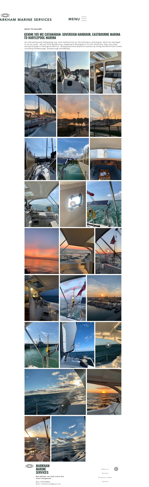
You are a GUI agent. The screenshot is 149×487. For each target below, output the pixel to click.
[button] (74, 19)
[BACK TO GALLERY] (33, 29)
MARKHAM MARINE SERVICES (43, 469)
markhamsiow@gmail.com (51, 484)
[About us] (105, 469)
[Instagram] (116, 469)
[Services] (105, 473)
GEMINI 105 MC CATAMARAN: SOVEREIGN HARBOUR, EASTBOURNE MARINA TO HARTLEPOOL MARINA (72, 36)
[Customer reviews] (105, 477)
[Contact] (105, 481)
